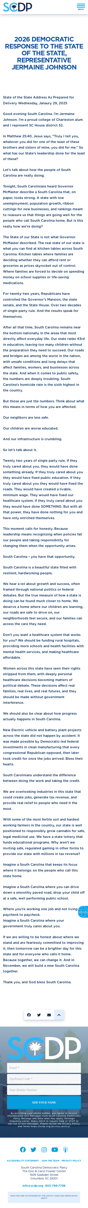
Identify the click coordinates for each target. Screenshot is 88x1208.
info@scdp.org (33, 1185)
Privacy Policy (71, 1160)
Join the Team (50, 1160)
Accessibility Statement (23, 1160)
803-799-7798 (55, 1185)
